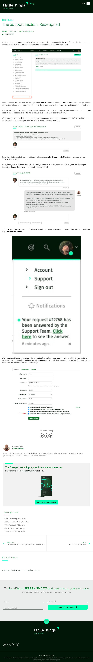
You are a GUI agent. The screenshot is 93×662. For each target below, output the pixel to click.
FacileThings (7, 20)
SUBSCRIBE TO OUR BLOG (46, 502)
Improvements (9, 34)
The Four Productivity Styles (15, 531)
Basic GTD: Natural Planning (15, 528)
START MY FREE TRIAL (67, 607)
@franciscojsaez (18, 448)
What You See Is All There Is (15, 525)
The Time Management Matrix (15, 519)
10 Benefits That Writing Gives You (17, 522)
